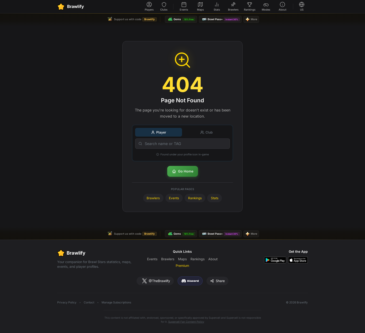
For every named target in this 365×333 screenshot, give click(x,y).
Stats (214, 198)
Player (158, 132)
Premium (182, 266)
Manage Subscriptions (116, 302)
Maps (182, 259)
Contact (89, 302)
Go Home (182, 171)
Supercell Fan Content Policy (186, 321)
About (213, 259)
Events (174, 198)
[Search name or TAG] (182, 143)
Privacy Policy (66, 302)
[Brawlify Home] (70, 6)
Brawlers (153, 198)
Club (206, 132)
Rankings (195, 198)
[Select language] (302, 7)
